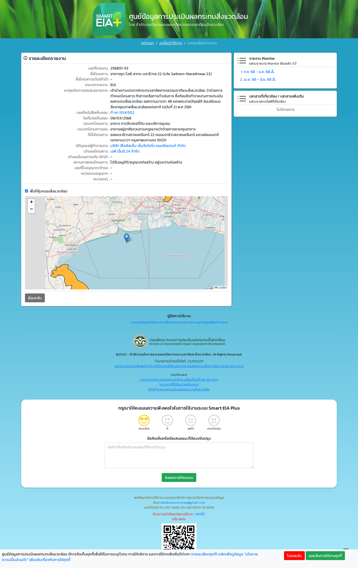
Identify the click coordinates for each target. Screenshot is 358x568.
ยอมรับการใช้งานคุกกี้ (325, 555)
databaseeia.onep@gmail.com (182, 500)
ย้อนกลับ (32, 296)
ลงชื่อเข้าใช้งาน (170, 43)
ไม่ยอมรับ (294, 555)
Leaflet (221, 285)
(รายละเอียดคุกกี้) (204, 554)
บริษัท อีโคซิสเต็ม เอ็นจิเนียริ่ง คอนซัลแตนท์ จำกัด (147, 143)
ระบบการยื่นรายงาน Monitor (173, 320)
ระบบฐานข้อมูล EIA (142, 320)
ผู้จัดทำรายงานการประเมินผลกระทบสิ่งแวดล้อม (179, 387)
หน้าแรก (147, 43)
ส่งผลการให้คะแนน (179, 475)
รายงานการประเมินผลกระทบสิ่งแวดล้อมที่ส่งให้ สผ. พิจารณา (179, 377)
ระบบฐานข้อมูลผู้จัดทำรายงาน (209, 320)
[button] (126, 236)
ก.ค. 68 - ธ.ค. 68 (260, 68)
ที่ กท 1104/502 (121, 110)
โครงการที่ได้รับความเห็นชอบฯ (179, 382)
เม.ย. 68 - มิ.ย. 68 (261, 76)
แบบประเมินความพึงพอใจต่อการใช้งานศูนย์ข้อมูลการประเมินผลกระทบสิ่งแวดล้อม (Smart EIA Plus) (179, 364)
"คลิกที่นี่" (199, 512)
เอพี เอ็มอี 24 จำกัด (124, 149)
